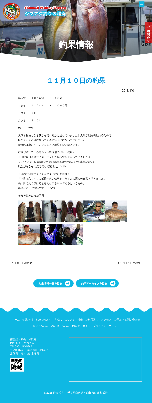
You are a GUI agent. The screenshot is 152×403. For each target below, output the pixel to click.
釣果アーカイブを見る (94, 283)
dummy (148, 32)
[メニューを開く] (141, 4)
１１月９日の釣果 (21, 263)
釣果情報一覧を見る (50, 283)
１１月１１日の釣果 (129, 263)
